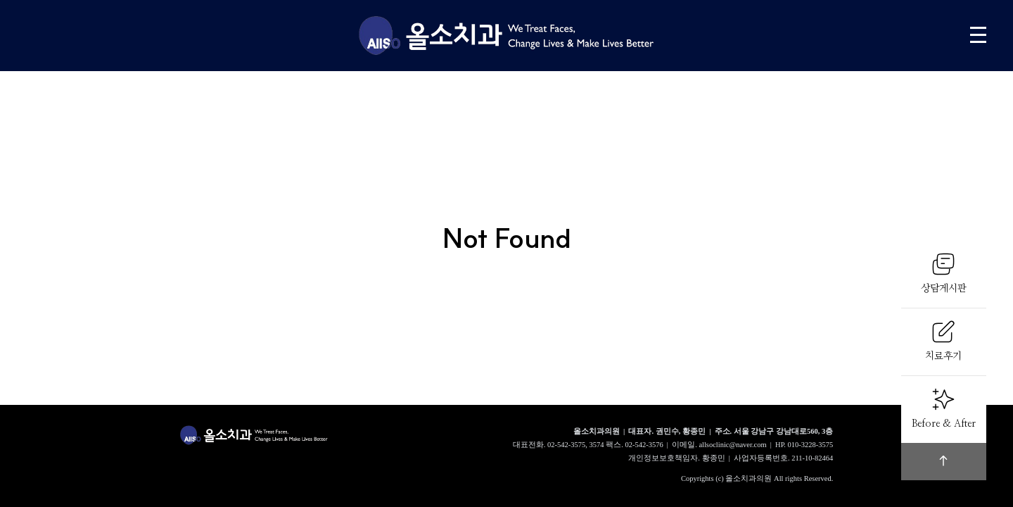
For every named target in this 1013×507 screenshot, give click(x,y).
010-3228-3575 (811, 445)
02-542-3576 (644, 445)
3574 (597, 445)
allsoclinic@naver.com (732, 445)
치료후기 (943, 340)
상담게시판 (944, 272)
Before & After (944, 408)
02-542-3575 (566, 445)
